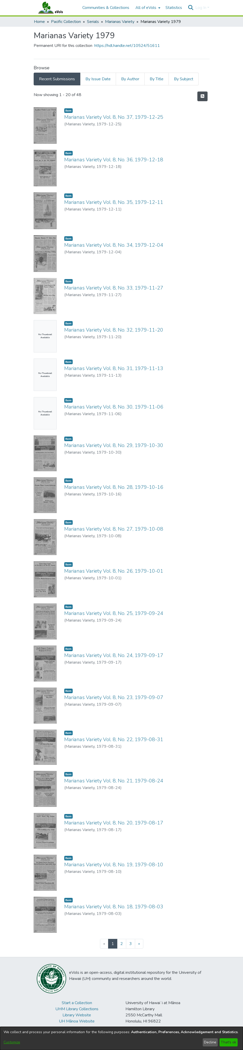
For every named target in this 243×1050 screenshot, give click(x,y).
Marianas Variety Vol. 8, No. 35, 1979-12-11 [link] (113, 202)
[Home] (56, 7)
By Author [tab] (130, 79)
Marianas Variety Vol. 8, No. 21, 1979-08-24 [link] (113, 780)
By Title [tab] (156, 79)
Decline (210, 1042)
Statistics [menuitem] (173, 7)
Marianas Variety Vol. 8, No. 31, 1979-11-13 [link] (113, 368)
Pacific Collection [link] (66, 21)
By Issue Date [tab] (98, 79)
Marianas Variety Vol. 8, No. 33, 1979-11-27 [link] (113, 287)
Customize (12, 1042)
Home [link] (39, 21)
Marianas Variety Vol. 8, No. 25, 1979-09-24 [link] (113, 613)
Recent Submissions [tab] (57, 79)
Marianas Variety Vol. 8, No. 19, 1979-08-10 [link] (113, 864)
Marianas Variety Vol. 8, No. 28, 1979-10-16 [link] (113, 487)
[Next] (139, 944)
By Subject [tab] (183, 79)
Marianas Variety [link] (119, 21)
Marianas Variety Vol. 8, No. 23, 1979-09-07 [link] (113, 697)
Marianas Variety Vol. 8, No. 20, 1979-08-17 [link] (113, 822)
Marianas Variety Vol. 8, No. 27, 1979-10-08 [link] (113, 529)
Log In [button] (201, 7)
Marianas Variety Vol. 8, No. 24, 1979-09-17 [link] (113, 655)
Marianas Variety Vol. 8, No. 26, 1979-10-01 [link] (113, 571)
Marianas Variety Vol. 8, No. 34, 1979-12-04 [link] (113, 245)
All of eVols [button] (145, 7)
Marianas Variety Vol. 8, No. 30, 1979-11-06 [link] (113, 406)
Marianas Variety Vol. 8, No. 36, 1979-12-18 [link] (113, 159)
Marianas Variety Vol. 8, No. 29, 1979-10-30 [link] (113, 445)
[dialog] (121, 1038)
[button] (191, 8)
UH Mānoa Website (77, 1021)
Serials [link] (93, 21)
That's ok (228, 1042)
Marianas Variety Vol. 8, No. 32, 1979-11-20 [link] (113, 329)
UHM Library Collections (76, 1009)
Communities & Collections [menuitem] (105, 7)
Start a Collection (77, 1003)
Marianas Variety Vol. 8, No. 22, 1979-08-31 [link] (113, 739)
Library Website (76, 1015)
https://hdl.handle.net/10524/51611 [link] (127, 45)
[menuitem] (147, 7)
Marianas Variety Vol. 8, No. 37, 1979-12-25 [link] (113, 117)
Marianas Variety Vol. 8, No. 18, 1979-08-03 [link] (113, 906)
